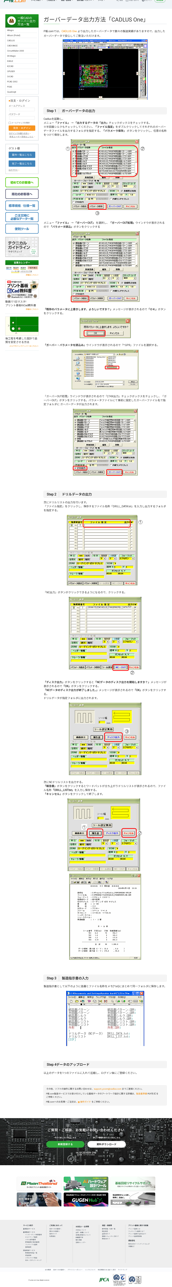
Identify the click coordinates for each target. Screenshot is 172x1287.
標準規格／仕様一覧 (108, 1229)
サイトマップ (122, 1270)
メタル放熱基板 (30, 1239)
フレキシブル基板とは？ (136, 1231)
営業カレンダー (22, 262)
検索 (121, 4)
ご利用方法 (51, 4)
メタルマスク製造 (31, 1258)
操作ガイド (85, 1102)
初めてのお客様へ (55, 1229)
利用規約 (52, 1236)
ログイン (148, 4)
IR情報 (130, 1246)
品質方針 (105, 1234)
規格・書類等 (66, 4)
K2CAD (10, 66)
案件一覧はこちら (22, 154)
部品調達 (28, 1255)
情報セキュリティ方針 (109, 1236)
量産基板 (28, 1247)
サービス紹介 (36, 4)
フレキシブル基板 (31, 1244)
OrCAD (10, 76)
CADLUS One (69, 31)
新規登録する (65, 1144)
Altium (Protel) (13, 35)
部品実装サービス (29, 1250)
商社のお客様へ (54, 1231)
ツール (100, 4)
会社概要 (48, 1270)
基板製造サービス (29, 1232)
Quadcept (11, 92)
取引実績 (79, 1240)
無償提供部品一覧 (31, 1253)
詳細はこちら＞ (32, 275)
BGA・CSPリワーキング (33, 1260)
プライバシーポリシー (75, 1270)
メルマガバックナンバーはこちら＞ (24, 346)
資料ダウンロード (107, 1144)
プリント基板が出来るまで (137, 1234)
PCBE (9, 87)
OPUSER (11, 71)
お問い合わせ (134, 4)
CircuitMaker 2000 (15, 51)
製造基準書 (141, 1093)
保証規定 (105, 1231)
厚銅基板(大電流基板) (32, 1242)
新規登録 (160, 4)
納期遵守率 (79, 1237)
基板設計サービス (29, 1229)
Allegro (10, 30)
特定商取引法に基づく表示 (107, 1270)
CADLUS (11, 40)
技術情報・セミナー (84, 4)
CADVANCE (12, 46)
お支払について (81, 1230)
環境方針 (105, 1239)
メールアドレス (17, 106)
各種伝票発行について (83, 1235)
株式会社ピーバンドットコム (138, 1244)
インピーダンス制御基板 (33, 1234)
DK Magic (11, 56)
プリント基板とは (134, 1229)
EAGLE (10, 61)
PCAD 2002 (12, 82)
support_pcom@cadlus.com (108, 1089)
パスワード (14, 114)
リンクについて (90, 1270)
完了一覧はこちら (22, 163)
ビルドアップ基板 (31, 1237)
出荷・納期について (82, 1232)
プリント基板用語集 (135, 1236)
